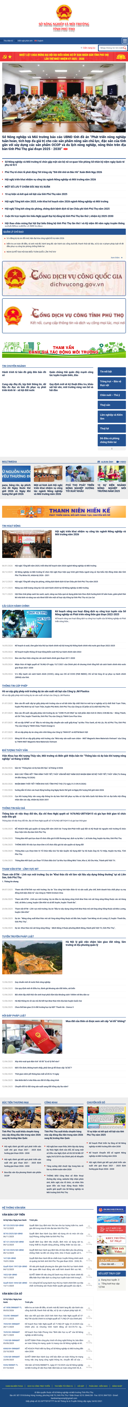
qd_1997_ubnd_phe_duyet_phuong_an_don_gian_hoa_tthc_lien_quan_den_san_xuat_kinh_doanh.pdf (88, 1268)
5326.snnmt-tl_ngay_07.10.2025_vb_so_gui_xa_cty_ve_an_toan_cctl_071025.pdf (88, 1366)
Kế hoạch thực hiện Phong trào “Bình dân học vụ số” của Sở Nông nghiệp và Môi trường (54, 1333)
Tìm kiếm (124, 48)
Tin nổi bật (106, 371)
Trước (4, 108)
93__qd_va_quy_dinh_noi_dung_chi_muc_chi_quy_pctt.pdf (88, 1235)
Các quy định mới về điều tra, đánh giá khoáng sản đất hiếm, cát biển (45, 988)
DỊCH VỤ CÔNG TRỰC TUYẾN (39, 1386)
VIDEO (123, 462)
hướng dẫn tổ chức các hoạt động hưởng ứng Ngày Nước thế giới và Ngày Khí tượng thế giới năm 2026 (59, 790)
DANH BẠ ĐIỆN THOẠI (14, 1386)
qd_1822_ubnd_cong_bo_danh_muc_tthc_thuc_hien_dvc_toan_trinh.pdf (88, 1276)
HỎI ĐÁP (80, 1386)
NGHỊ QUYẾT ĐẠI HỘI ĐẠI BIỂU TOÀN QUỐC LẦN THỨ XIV (31, 252)
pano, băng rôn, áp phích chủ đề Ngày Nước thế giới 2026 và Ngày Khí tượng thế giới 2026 (16, 490)
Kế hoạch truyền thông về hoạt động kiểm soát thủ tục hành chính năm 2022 (48, 652)
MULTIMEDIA (9, 461)
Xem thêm (115, 257)
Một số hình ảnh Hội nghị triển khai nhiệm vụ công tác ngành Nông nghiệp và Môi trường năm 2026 (48, 490)
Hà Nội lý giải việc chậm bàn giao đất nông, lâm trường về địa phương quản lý (96, 943)
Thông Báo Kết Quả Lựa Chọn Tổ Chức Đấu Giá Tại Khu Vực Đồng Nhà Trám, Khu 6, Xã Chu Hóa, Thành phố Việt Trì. (65, 860)
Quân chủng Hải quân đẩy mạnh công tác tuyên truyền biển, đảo (71, 374)
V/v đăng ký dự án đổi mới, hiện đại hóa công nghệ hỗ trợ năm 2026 (35, 238)
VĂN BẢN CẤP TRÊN (13, 1214)
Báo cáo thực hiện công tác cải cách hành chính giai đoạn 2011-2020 (45, 658)
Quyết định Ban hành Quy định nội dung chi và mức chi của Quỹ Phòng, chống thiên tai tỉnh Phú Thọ (56, 1235)
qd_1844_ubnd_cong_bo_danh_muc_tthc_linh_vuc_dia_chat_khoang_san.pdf (88, 1284)
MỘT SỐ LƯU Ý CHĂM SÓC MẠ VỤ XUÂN (27, 186)
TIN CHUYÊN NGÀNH (14, 365)
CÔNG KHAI (50, 1102)
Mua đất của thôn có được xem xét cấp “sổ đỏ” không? (96, 1021)
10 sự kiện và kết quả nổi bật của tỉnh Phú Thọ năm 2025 (36, 194)
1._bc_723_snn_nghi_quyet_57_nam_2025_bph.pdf (88, 1317)
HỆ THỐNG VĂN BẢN (13, 1207)
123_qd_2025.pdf (88, 1227)
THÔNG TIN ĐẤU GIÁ (13, 808)
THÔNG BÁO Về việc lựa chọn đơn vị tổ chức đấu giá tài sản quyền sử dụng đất (49, 845)
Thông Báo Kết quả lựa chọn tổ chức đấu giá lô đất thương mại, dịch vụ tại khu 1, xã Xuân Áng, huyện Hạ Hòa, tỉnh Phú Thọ (68, 838)
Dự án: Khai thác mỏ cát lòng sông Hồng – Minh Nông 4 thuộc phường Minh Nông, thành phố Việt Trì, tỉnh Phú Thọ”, (65, 928)
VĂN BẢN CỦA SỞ (12, 1293)
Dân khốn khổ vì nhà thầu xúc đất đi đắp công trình (37, 1080)
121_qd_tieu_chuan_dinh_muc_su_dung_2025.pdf (88, 1243)
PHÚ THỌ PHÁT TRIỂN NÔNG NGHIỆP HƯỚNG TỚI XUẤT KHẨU (80, 488)
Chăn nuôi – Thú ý (110, 395)
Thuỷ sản (105, 404)
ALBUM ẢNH (107, 462)
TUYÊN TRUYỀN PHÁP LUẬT (18, 936)
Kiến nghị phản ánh (25, 41)
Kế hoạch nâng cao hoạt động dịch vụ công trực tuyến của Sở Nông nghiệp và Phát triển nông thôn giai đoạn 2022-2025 (90, 613)
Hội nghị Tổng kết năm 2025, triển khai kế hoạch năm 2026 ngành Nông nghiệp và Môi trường (56, 201)
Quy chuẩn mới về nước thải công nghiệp (32, 982)
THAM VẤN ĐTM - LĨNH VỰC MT (20, 868)
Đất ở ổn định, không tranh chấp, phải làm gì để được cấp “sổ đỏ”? (43, 1068)
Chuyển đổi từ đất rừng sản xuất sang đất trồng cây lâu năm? (41, 1086)
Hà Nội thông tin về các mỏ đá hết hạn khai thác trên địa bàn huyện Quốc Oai (48, 1001)
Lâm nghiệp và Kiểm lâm (111, 416)
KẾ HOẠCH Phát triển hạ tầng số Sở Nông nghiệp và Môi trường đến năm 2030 (54, 1350)
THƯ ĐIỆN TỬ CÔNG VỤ (64, 1386)
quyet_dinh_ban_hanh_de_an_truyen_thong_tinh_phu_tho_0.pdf (88, 1260)
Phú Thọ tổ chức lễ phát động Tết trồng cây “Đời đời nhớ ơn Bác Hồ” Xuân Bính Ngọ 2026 (53, 172)
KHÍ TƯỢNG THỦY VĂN (15, 750)
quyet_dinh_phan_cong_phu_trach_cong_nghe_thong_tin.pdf (88, 1342)
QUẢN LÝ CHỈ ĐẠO (13, 231)
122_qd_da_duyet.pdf (88, 1251)
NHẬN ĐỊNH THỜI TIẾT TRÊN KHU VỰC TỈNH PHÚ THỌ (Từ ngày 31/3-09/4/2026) (50, 784)
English (40, 41)
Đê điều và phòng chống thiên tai (109, 440)
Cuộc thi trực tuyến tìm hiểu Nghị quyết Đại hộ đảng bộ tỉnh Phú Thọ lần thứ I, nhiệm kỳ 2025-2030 (59, 216)
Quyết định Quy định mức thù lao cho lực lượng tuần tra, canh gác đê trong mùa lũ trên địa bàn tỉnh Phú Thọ (56, 1226)
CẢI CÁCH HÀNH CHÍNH (15, 605)
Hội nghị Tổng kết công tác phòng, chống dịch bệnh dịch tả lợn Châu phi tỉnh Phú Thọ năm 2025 (57, 208)
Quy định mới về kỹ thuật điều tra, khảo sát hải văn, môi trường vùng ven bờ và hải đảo (71, 387)
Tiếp (123, 108)
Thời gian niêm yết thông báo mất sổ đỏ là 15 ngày (37, 1074)
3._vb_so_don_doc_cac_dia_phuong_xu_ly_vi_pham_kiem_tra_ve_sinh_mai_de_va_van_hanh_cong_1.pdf (88, 1309)
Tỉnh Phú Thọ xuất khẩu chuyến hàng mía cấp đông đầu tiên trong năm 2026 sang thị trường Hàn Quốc (21, 1135)
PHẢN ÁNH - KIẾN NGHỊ (98, 1386)
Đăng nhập (117, 1386)
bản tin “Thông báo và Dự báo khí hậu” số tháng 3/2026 (39, 768)
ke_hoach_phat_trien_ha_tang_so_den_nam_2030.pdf (88, 1350)
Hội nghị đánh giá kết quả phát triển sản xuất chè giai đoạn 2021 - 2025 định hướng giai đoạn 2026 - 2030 (22, 1149)
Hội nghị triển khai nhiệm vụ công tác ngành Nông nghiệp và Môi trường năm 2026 (50, 179)
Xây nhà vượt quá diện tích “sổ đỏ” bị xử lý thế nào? (37, 1061)
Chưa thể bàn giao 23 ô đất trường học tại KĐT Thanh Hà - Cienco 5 (44, 1007)
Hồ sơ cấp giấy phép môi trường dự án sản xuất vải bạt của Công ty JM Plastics (45, 691)
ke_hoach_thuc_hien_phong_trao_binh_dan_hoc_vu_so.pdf (88, 1334)
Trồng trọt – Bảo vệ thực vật (110, 383)
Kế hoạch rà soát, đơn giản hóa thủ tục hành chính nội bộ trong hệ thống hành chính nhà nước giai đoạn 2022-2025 (65, 645)
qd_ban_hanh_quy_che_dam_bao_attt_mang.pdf (88, 1358)
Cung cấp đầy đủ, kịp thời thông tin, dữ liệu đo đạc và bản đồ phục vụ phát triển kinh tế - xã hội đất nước (24, 387)
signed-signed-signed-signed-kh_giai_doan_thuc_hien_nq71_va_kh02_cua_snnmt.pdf (88, 1325)
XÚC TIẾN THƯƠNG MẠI (15, 1102)
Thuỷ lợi (104, 428)
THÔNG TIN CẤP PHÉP (15, 685)
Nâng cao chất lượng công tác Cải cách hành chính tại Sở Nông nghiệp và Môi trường (52, 588)
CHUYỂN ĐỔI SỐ (96, 1102)
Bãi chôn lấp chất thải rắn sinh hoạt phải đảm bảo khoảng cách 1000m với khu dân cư (52, 995)
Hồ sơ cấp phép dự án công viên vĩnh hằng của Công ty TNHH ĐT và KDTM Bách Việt (51, 732)
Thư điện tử (8, 41)
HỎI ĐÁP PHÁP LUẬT (14, 1015)
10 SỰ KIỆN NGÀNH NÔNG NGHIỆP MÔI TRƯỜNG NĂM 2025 (111, 488)
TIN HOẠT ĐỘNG (11, 525)
